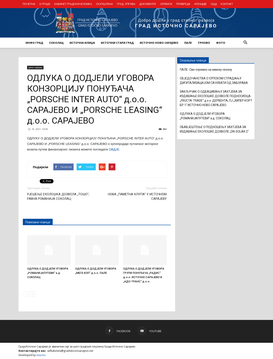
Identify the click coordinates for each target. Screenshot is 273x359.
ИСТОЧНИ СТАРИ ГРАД (117, 43)
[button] (245, 43)
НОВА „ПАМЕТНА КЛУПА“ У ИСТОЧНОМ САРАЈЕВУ (137, 196)
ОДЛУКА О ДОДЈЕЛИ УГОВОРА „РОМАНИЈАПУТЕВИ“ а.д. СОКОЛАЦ (47, 273)
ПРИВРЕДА (183, 4)
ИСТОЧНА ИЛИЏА (82, 43)
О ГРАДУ (44, 4)
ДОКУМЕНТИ (147, 4)
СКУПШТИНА (104, 4)
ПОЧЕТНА (29, 4)
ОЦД (214, 4)
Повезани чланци (37, 222)
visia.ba (40, 355)
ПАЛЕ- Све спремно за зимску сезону (206, 69)
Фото (220, 43)
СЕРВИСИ (166, 4)
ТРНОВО (204, 43)
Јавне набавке (35, 67)
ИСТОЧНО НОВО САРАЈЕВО (159, 43)
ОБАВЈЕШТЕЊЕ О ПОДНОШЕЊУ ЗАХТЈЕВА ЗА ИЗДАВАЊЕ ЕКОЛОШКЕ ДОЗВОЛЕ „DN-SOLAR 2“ (214, 129)
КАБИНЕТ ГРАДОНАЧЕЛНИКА (73, 4)
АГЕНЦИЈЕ (200, 4)
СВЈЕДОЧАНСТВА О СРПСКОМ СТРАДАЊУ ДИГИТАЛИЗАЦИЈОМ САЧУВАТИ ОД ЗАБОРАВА (214, 81)
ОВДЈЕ (114, 149)
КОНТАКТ (227, 4)
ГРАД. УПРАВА (126, 4)
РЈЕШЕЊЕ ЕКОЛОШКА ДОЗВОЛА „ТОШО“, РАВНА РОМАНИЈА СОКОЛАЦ (58, 196)
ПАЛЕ (188, 43)
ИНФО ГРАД (34, 43)
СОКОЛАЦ (56, 43)
